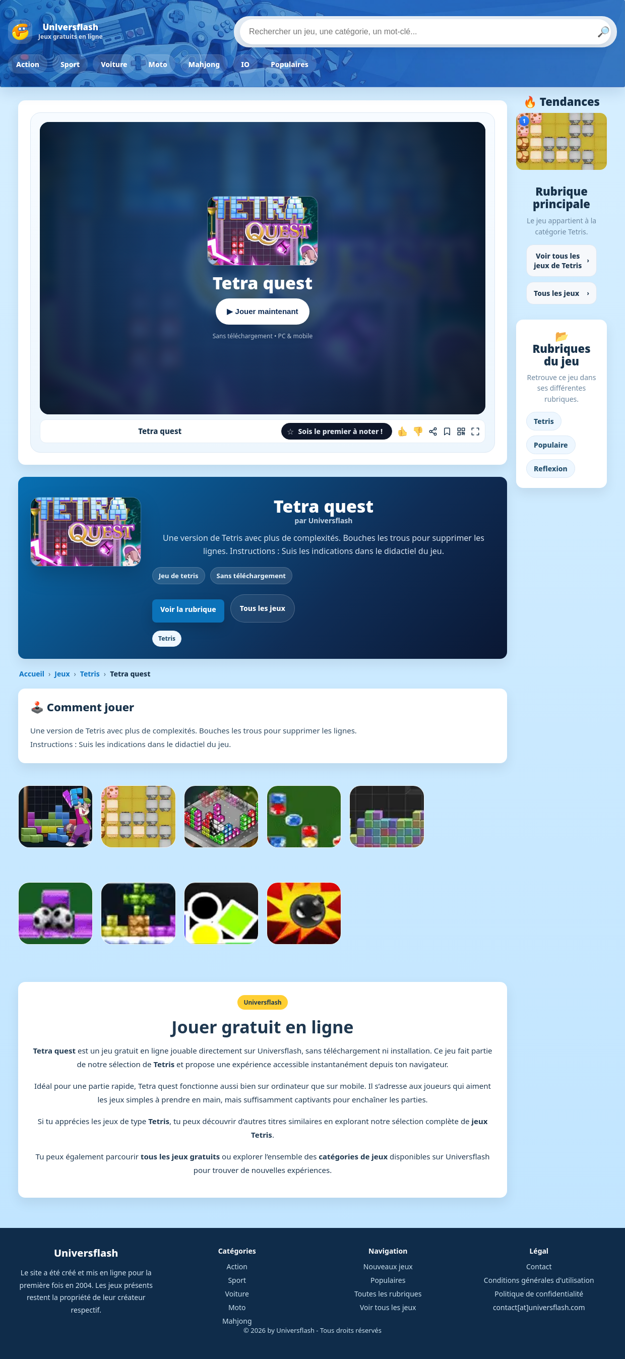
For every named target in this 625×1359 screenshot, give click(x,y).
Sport (70, 64)
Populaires (289, 64)
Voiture (114, 64)
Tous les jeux (262, 608)
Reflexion (551, 468)
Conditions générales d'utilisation (539, 1280)
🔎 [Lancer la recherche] (603, 31)
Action (27, 64)
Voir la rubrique (188, 609)
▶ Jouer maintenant (262, 311)
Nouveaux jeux (388, 1266)
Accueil (31, 673)
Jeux (62, 673)
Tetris (166, 638)
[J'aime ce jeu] (402, 431)
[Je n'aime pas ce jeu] (417, 431)
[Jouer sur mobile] (461, 431)
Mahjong (204, 64)
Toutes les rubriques (387, 1294)
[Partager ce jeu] (433, 431)
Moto (158, 64)
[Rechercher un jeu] (425, 31)
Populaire (551, 445)
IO (245, 64)
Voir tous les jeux (388, 1307)
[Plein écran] (475, 431)
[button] (336, 431)
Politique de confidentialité (538, 1294)
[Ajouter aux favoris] (447, 431)
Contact (539, 1266)
